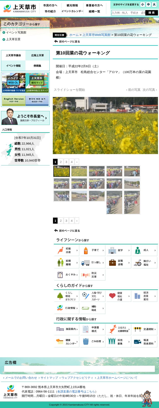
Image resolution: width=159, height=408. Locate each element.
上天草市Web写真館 (96, 35)
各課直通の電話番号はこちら (76, 391)
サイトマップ (49, 377)
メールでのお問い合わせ (21, 377)
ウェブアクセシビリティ (77, 377)
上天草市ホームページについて (117, 377)
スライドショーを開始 (69, 89)
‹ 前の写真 (133, 89)
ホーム (74, 35)
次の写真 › (150, 89)
